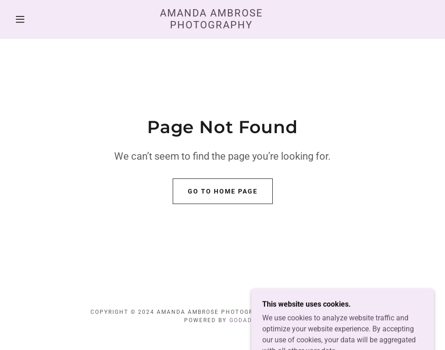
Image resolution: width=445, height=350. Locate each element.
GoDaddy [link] (245, 320)
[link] (211, 26)
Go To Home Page (223, 191)
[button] (21, 19)
